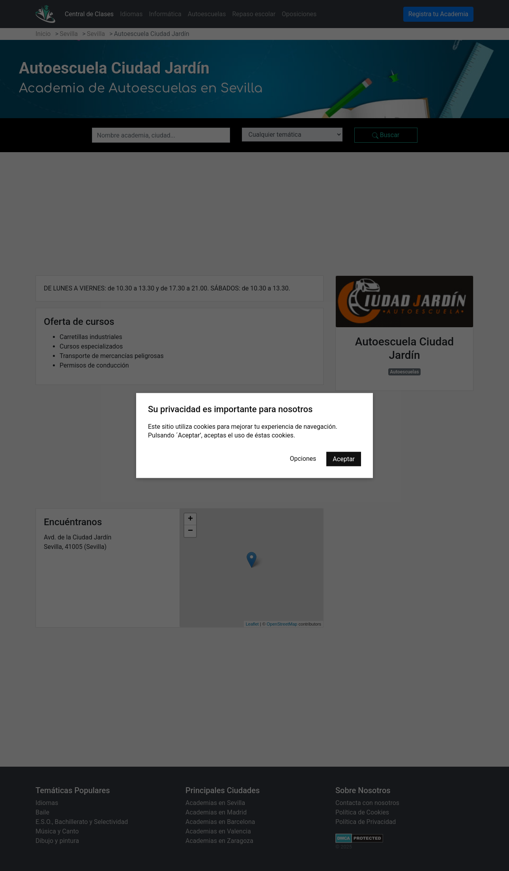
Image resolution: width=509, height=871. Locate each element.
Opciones (303, 458)
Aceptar (344, 459)
